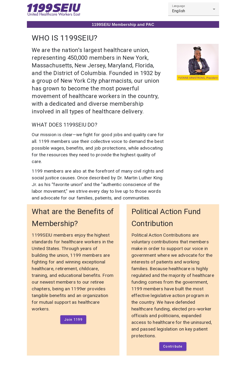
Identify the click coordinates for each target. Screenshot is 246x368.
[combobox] (193, 11)
